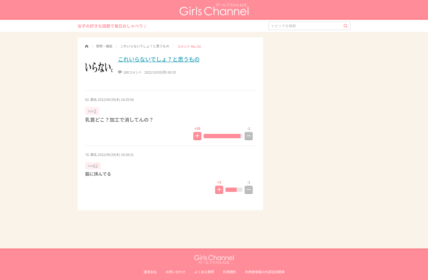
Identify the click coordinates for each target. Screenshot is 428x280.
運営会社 (150, 271)
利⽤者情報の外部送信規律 (264, 271)
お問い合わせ (175, 271)
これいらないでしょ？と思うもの (159, 59)
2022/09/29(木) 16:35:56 (116, 99)
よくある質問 (204, 271)
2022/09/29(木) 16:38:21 (116, 154)
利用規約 (229, 271)
